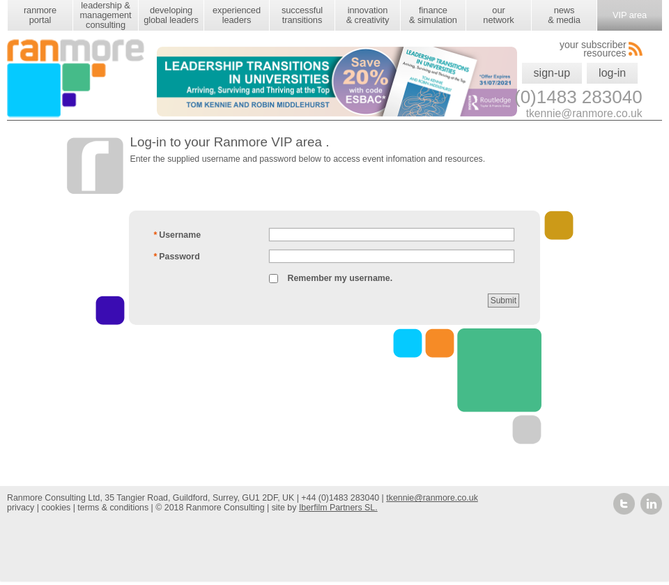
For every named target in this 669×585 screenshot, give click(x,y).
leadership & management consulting (105, 15)
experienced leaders (237, 15)
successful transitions (302, 15)
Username (177, 235)
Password (176, 256)
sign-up (552, 73)
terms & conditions (112, 507)
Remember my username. (339, 278)
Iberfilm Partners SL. (338, 507)
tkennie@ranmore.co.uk (432, 498)
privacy (20, 507)
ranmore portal (40, 15)
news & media (564, 15)
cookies (55, 507)
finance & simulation (433, 15)
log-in (612, 73)
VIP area (630, 15)
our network (498, 15)
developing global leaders (171, 15)
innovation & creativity (368, 15)
